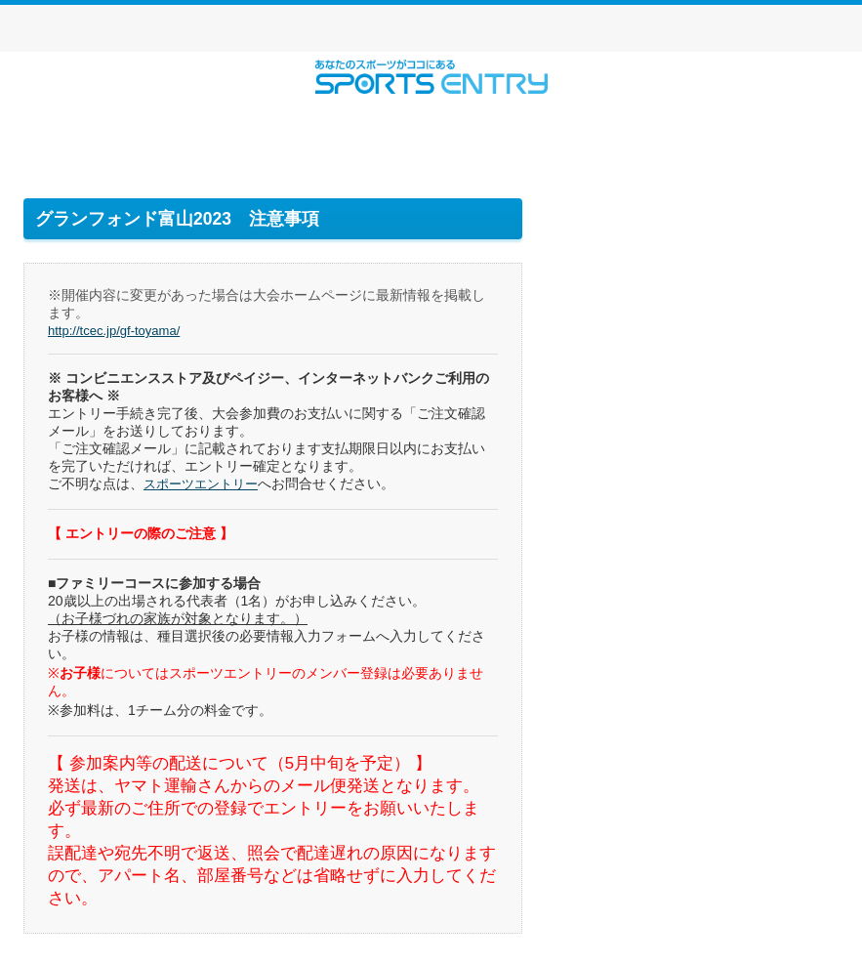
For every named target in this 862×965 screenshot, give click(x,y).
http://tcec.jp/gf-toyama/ (119, 330)
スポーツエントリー (431, 77)
